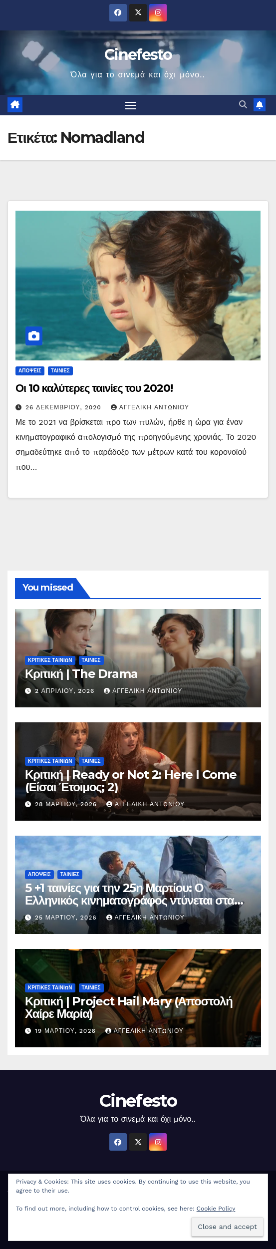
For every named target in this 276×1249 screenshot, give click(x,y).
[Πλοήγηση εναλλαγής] (131, 105)
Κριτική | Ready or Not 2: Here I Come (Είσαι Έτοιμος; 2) (131, 780)
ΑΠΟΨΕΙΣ (29, 370)
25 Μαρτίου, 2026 (67, 917)
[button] (243, 104)
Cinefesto (138, 54)
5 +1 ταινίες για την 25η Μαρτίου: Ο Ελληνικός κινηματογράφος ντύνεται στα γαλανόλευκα (129, 900)
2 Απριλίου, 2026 (66, 690)
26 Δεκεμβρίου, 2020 (64, 407)
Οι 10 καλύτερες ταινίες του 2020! (94, 388)
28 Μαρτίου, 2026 (67, 804)
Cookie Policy (216, 1208)
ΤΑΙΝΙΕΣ (60, 370)
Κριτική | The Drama (81, 673)
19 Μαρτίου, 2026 (66, 1030)
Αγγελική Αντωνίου (150, 407)
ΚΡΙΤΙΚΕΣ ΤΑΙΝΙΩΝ (50, 660)
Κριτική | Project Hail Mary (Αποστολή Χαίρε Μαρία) (129, 1007)
